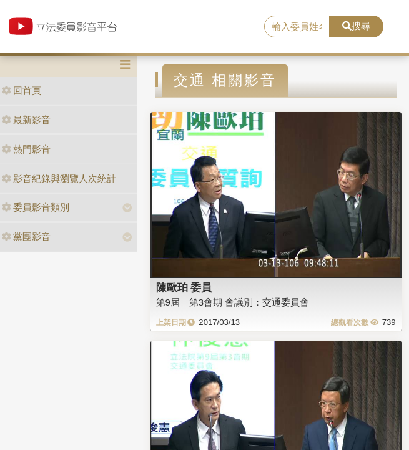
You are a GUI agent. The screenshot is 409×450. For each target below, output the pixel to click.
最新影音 (26, 119)
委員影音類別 (35, 207)
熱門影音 (26, 149)
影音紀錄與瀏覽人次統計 (59, 178)
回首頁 (21, 90)
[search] (297, 27)
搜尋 (356, 26)
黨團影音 (26, 236)
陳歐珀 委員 (184, 287)
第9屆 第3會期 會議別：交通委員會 (233, 302)
